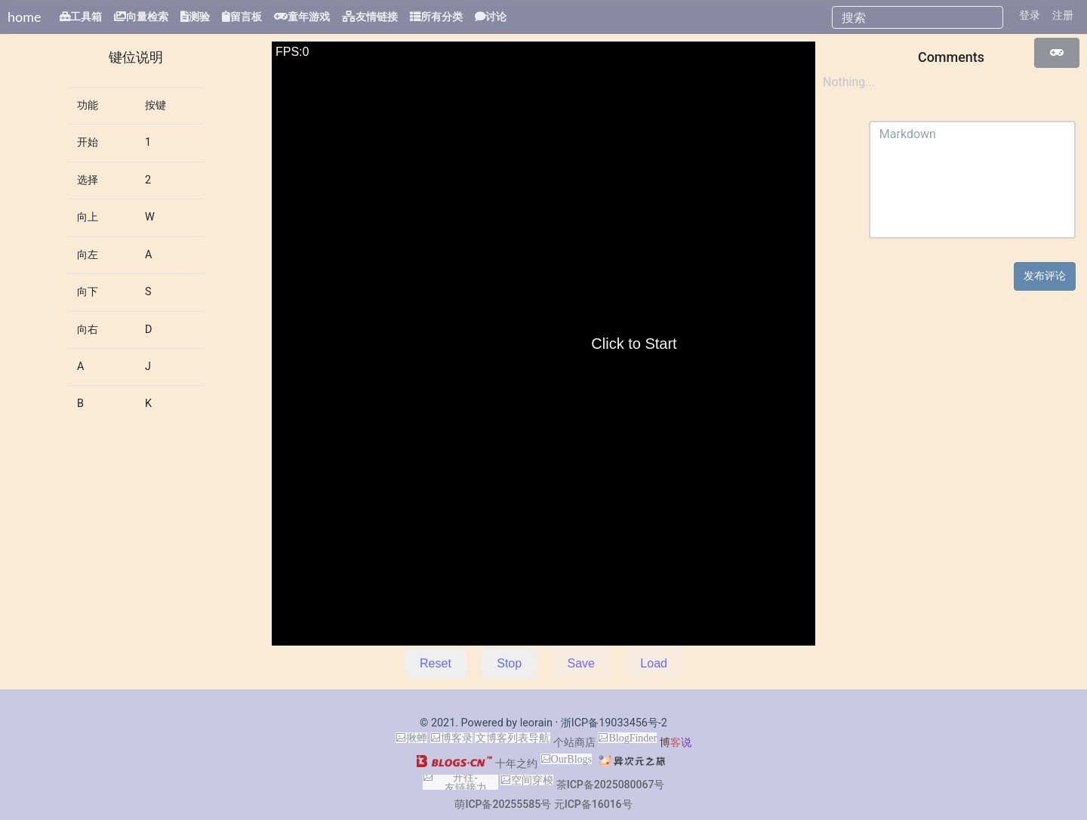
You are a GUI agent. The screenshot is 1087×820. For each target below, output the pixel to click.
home (25, 16)
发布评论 (1045, 276)
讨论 (496, 16)
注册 (1062, 14)
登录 (1029, 14)
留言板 (246, 16)
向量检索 (147, 16)
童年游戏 (309, 16)
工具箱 (86, 16)
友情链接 (377, 16)
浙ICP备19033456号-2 (614, 723)
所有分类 (441, 16)
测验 (199, 16)
